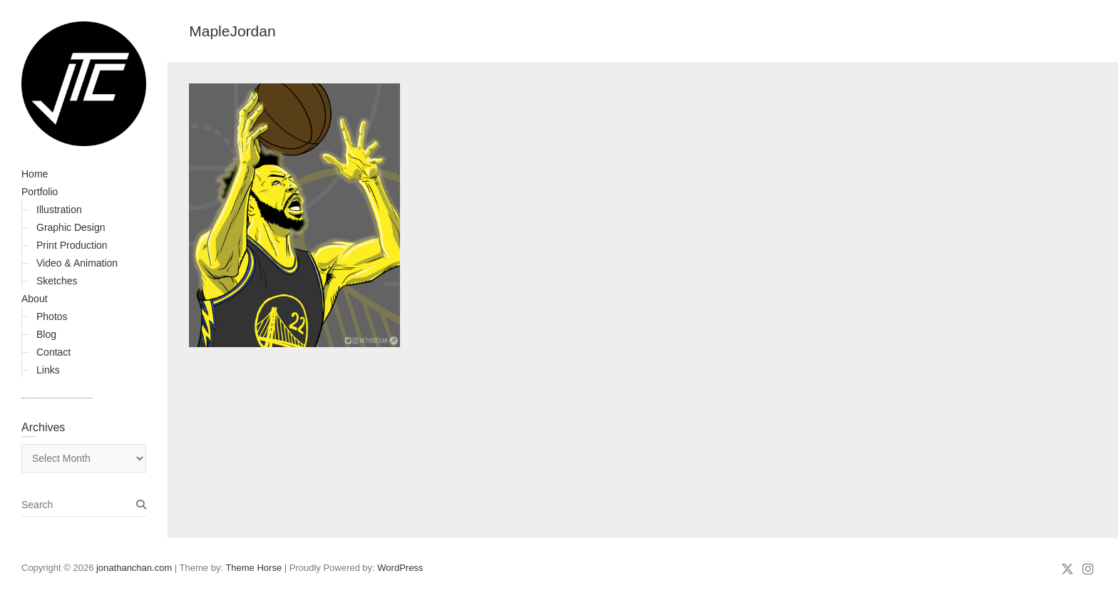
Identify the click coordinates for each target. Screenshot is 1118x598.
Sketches (57, 281)
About (34, 298)
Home (34, 174)
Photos (52, 316)
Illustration (59, 209)
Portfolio (39, 191)
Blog (46, 334)
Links (48, 370)
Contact (53, 352)
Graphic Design (71, 227)
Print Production (72, 245)
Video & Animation (77, 263)
